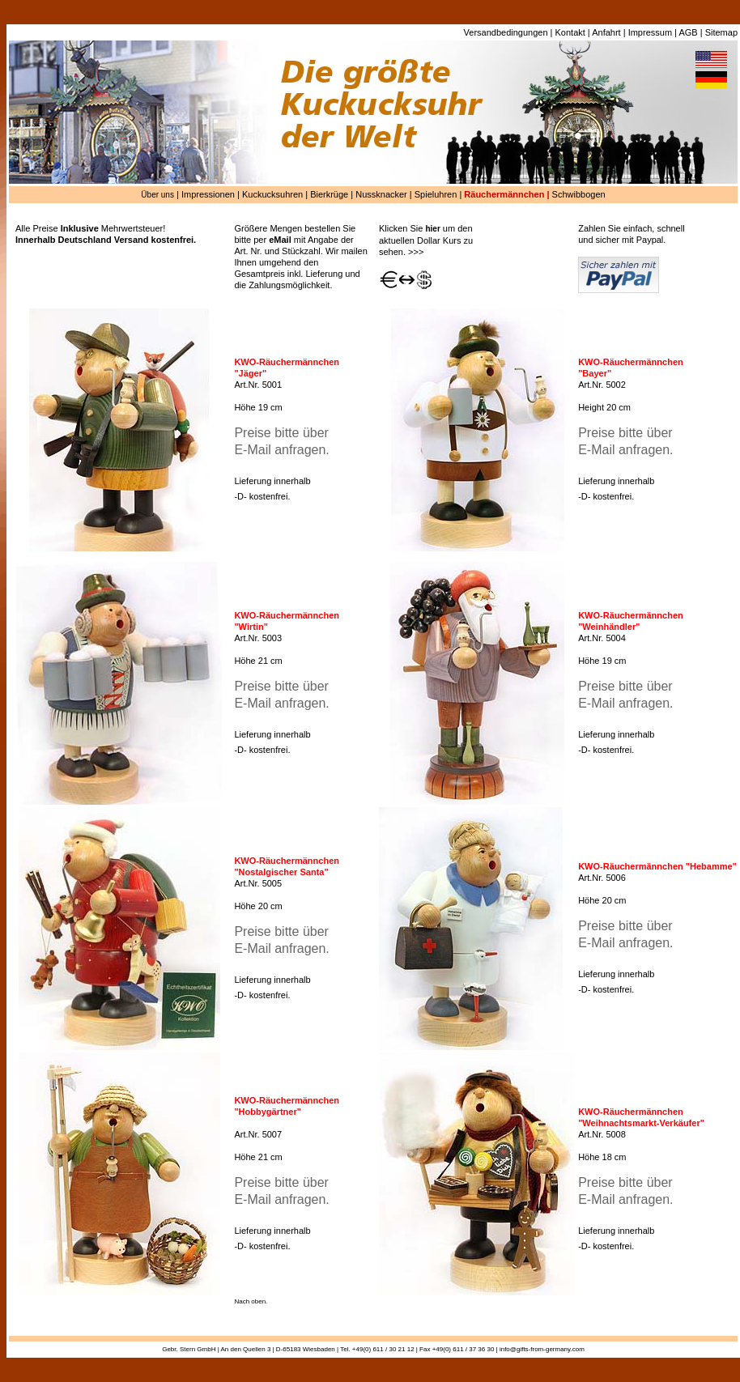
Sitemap (721, 32)
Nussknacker (381, 194)
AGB (687, 32)
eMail (280, 240)
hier (432, 228)
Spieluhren (436, 194)
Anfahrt (606, 32)
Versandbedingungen (506, 32)
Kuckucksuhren (272, 194)
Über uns (157, 194)
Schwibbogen (579, 194)
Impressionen (208, 194)
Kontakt (570, 32)
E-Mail (252, 450)
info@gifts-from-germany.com (542, 1349)
